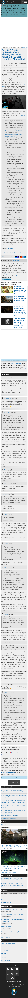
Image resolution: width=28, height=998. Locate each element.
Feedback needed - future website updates (13, 909)
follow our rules (16, 363)
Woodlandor (7, 398)
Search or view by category (8, 818)
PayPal (13, 12)
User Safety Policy (16, 986)
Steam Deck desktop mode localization (12, 914)
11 (26, 848)
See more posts (5, 937)
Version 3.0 (22, 115)
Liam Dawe (5, 63)
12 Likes (3, 256)
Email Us (3, 824)
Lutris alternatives (6, 926)
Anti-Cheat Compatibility (8, 943)
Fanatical (3, 896)
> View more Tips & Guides (8, 872)
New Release (14, 252)
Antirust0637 (5, 494)
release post (9, 249)
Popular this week (6, 787)
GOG (21, 14)
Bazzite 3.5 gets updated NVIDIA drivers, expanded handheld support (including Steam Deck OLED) (14, 56)
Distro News (6, 252)
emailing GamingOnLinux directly (11, 274)
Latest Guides (5, 827)
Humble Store (4, 16)
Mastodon (18, 276)
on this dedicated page (8, 772)
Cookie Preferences (6, 947)
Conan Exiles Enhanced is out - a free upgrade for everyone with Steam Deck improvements (12, 885)
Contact (3, 821)
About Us (4, 957)
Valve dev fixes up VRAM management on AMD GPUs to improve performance (20, 300)
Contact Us (4, 953)
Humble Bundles (6, 903)
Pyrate (6, 514)
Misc (11, 252)
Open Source (20, 252)
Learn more (24, 47)
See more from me (6, 279)
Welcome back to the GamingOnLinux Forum (14, 932)
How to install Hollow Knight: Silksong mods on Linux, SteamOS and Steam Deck (14, 866)
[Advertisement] (14, 32)
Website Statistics (6, 960)
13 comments (23, 63)
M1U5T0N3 (5, 684)
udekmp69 (7, 412)
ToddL (6, 470)
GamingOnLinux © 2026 (14, 981)
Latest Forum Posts (7, 906)
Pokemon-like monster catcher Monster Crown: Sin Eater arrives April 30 (20, 290)
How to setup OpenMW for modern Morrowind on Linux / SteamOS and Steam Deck (14, 845)
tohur (3, 643)
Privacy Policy (18, 985)
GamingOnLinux (12, 2)
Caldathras (7, 484)
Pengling (4, 377)
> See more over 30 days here (9, 815)
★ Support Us (14, 783)
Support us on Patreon (7, 5)
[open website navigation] (25, 2)
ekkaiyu (6, 568)
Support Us (4, 950)
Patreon (13, 753)
